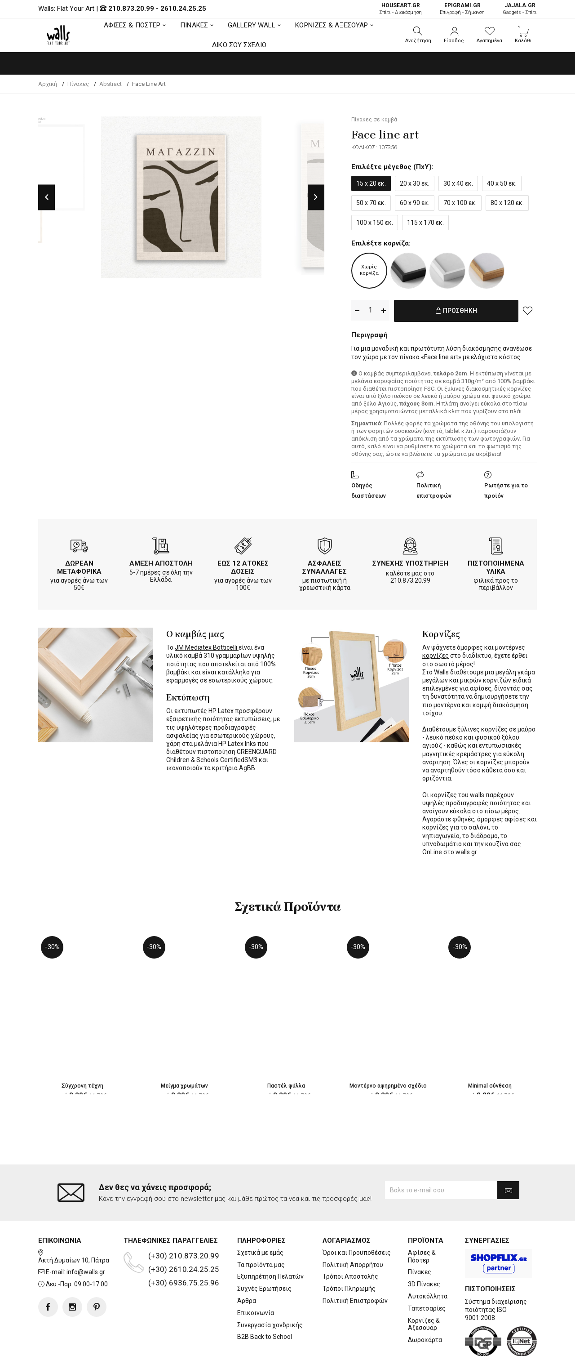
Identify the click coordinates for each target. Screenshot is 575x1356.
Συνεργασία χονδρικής (270, 1289)
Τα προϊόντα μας (261, 1228)
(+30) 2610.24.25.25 (183, 1233)
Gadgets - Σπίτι (520, 8)
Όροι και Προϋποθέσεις (357, 1216)
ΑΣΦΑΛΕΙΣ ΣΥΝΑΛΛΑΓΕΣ (324, 566)
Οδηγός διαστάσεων (368, 488)
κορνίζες (435, 654)
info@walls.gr (85, 1236)
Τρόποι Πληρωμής (349, 1252)
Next (316, 197)
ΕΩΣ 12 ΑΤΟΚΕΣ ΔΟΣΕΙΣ (243, 566)
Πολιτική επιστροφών (433, 488)
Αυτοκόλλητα (427, 1260)
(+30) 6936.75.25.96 (183, 1246)
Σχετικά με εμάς (260, 1216)
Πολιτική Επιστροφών (355, 1264)
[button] (418, 35)
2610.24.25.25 (183, 8)
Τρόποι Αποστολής (350, 1240)
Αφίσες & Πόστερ (422, 1220)
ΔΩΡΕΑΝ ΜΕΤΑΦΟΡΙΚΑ (79, 566)
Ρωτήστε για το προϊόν (506, 488)
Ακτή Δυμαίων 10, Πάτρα (73, 1224)
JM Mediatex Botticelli (207, 646)
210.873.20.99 (131, 8)
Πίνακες (419, 1236)
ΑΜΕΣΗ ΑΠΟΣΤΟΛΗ (161, 562)
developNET (362, 1344)
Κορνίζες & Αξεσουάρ (424, 1288)
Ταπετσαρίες (427, 1272)
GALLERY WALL (251, 25)
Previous (46, 197)
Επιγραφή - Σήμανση (462, 8)
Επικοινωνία (255, 1276)
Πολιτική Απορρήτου (353, 1228)
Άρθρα (246, 1264)
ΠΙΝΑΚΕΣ (194, 25)
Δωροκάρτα (425, 1303)
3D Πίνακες (424, 1248)
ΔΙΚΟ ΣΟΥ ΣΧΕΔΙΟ (239, 45)
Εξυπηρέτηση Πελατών (270, 1240)
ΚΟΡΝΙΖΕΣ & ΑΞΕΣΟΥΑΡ (331, 25)
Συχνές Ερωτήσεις (264, 1252)
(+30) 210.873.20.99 (183, 1219)
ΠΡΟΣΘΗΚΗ (456, 311)
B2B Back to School (264, 1301)
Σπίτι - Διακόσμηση (400, 8)
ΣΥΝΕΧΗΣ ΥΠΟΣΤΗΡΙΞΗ (410, 562)
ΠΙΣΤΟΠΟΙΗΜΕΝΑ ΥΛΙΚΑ (496, 566)
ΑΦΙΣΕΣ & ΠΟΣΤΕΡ (132, 25)
